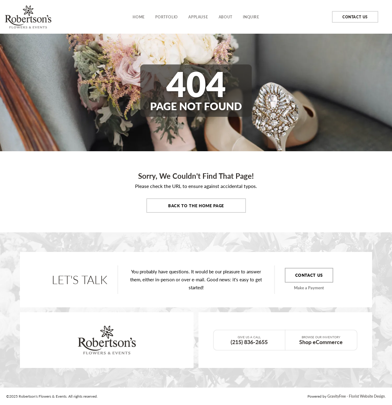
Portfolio (166, 17)
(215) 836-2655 (249, 340)
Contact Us (355, 17)
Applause (198, 17)
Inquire (251, 17)
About (225, 17)
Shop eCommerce (321, 340)
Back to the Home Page (196, 205)
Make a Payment (309, 288)
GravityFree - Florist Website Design (356, 396)
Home (139, 17)
